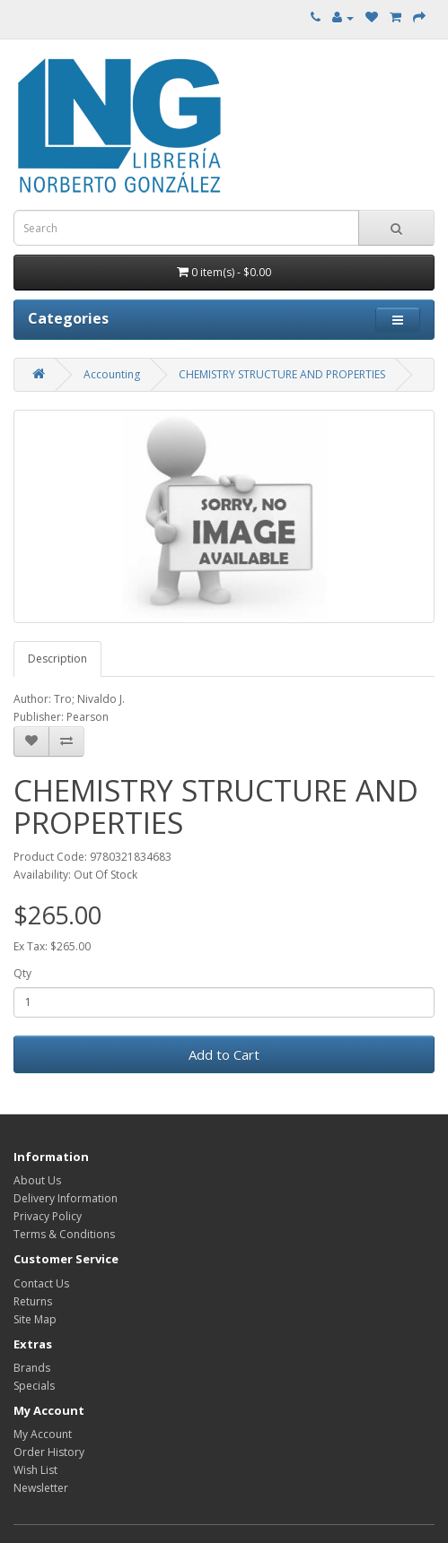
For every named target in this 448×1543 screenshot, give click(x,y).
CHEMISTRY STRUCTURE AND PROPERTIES (282, 374)
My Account (42, 1434)
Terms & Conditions (64, 1234)
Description (57, 658)
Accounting (111, 374)
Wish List (35, 1470)
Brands (31, 1367)
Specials (34, 1385)
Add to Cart (224, 1054)
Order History (48, 1452)
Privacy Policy (47, 1216)
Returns (32, 1301)
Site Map (35, 1319)
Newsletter (40, 1487)
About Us (37, 1180)
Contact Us (41, 1283)
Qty (22, 973)
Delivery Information (65, 1198)
